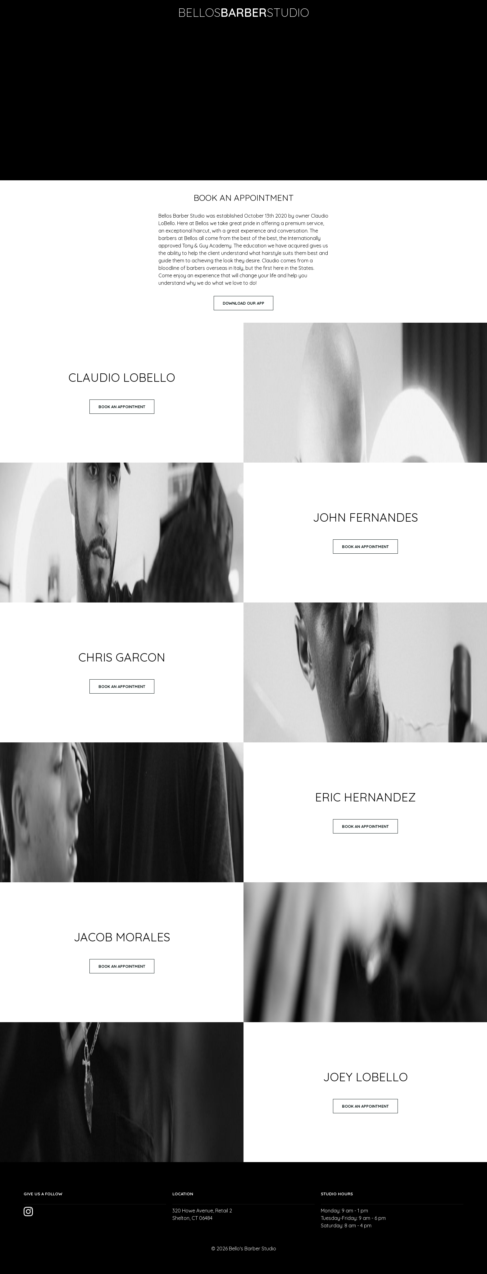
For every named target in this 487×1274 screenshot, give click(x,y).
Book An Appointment (121, 406)
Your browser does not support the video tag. (243, 102)
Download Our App (243, 303)
